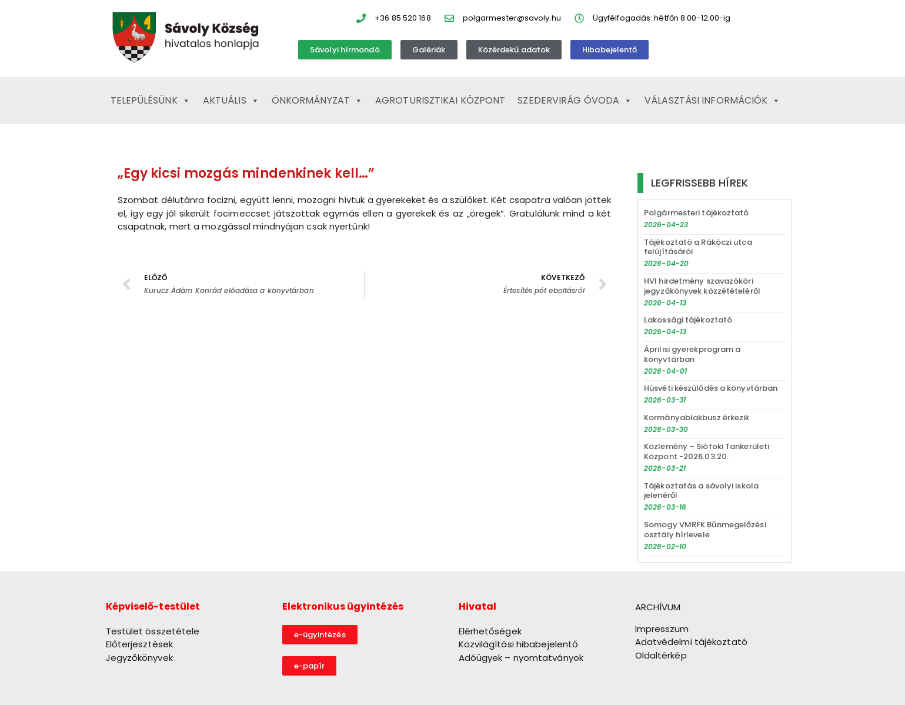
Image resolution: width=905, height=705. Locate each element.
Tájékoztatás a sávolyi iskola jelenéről (701, 490)
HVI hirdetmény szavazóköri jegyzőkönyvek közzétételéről (702, 286)
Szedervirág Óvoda (574, 100)
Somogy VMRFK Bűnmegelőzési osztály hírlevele (705, 529)
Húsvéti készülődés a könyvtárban (710, 388)
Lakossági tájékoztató (688, 319)
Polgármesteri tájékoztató (696, 212)
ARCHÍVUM (658, 607)
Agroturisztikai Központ (440, 100)
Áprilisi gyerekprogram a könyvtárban (692, 354)
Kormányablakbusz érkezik (696, 417)
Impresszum (662, 629)
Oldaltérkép (661, 655)
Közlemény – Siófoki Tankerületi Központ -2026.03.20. (706, 451)
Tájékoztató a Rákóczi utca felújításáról (698, 247)
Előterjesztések (139, 644)
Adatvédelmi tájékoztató (691, 642)
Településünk (151, 100)
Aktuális (231, 100)
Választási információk (712, 100)
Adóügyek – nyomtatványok (521, 657)
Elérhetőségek (490, 631)
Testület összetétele (153, 631)
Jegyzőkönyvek (139, 657)
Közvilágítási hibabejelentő (519, 644)
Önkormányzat (317, 100)
